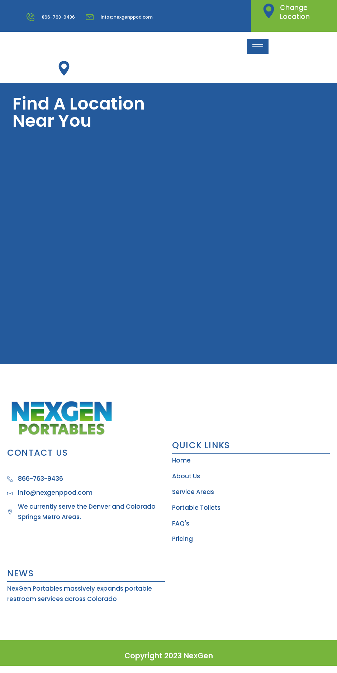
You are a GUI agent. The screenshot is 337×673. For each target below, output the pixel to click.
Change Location (295, 12)
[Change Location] (268, 11)
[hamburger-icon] (258, 46)
